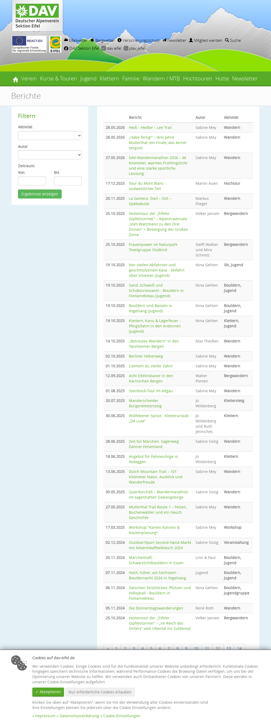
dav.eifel (111, 48)
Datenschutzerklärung (79, 715)
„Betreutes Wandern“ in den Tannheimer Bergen (154, 343)
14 (239, 648)
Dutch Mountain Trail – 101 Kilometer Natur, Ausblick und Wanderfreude (155, 477)
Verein (29, 78)
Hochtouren (197, 78)
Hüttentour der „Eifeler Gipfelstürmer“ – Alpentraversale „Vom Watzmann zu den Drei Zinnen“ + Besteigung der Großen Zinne (158, 224)
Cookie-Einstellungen (122, 715)
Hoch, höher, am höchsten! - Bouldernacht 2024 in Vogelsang (157, 575)
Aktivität (25, 126)
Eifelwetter (76, 40)
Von (21, 172)
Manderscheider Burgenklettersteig (145, 403)
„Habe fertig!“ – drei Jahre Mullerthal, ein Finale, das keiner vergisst (158, 142)
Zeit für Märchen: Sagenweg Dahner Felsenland (154, 444)
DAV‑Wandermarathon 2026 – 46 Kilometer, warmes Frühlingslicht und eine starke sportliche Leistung (158, 165)
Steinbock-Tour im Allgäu (151, 390)
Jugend (88, 78)
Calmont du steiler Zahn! (151, 365)
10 (196, 648)
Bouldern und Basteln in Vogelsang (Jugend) (150, 308)
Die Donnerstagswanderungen (156, 608)
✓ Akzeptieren (48, 691)
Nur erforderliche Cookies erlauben (100, 691)
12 (218, 648)
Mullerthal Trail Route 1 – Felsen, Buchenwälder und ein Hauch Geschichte (158, 512)
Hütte (222, 78)
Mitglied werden (205, 40)
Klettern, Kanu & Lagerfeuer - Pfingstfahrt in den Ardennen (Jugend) (155, 326)
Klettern (109, 78)
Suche (233, 40)
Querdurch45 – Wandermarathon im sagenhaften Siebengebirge (158, 494)
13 (229, 648)
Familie (130, 78)
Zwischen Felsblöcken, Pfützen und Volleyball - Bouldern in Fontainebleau (160, 593)
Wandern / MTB (161, 78)
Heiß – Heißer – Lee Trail (150, 127)
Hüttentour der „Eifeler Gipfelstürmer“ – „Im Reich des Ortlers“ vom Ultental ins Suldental (160, 623)
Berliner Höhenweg (146, 356)
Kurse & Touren (58, 78)
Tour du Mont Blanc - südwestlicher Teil (147, 186)
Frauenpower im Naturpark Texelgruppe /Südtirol (153, 247)
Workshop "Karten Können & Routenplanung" (154, 530)
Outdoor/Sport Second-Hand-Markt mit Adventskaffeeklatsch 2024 (160, 545)
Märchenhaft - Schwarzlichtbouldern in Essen (156, 560)
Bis (56, 172)
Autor (23, 146)
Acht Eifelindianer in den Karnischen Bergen (151, 378)
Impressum (45, 715)
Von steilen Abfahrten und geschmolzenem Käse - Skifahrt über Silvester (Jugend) (156, 270)
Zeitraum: (26, 165)
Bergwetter (102, 40)
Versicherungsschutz (139, 40)
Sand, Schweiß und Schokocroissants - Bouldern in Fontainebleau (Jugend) (156, 290)
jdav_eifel (134, 48)
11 (207, 648)
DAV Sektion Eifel (81, 48)
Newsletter (174, 40)
